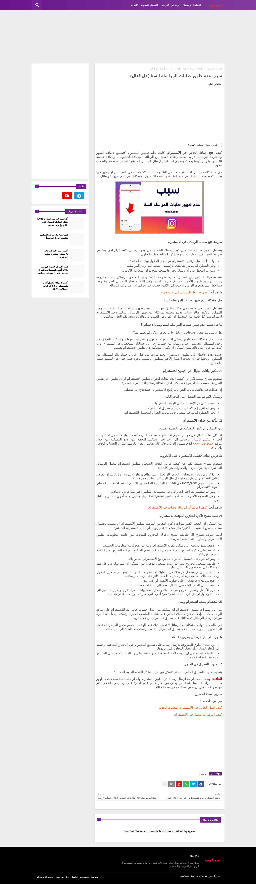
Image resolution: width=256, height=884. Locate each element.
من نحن (60, 876)
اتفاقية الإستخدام (45, 876)
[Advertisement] (128, 36)
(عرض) (191, 145)
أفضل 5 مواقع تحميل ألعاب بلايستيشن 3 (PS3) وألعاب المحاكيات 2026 (55, 286)
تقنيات (134, 5)
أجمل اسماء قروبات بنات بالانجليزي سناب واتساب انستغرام (56, 254)
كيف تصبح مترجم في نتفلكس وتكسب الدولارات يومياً (54, 236)
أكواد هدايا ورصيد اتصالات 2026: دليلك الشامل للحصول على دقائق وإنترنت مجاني (52, 222)
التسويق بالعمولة (149, 5)
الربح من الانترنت (171, 5)
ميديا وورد (184, 876)
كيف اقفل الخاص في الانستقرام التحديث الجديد (190, 707)
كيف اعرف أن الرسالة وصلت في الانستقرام (177, 507)
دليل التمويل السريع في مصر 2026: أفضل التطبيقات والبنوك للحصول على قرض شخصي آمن (53, 270)
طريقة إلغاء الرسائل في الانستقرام (184, 292)
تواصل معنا (72, 876)
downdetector (203, 443)
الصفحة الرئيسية (192, 5)
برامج (201, 68)
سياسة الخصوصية (88, 876)
